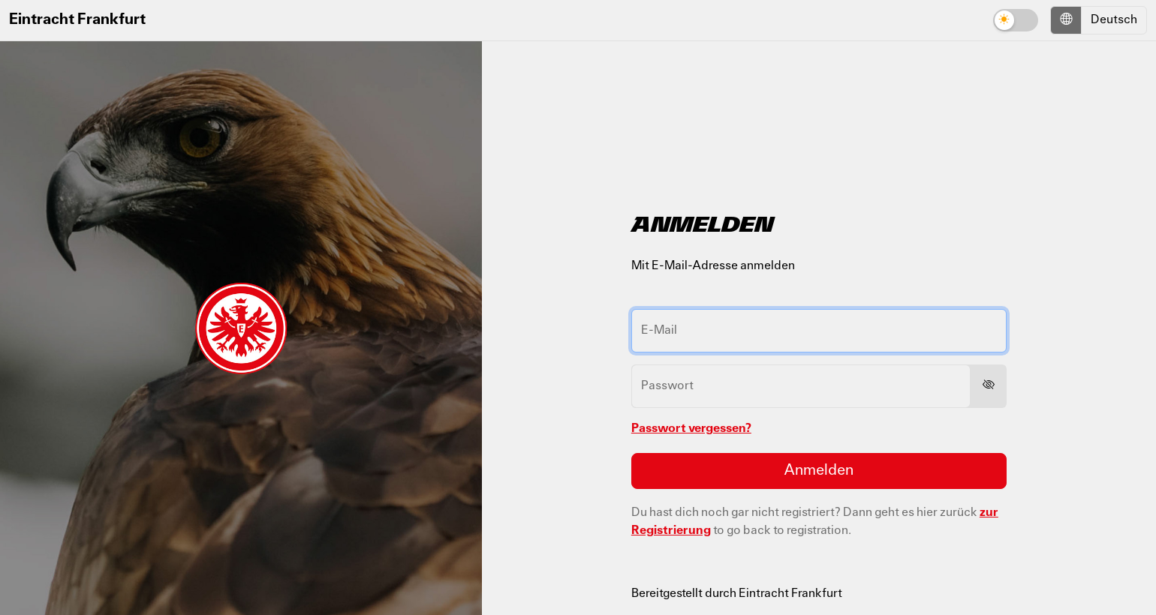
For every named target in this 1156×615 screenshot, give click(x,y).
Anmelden (818, 471)
